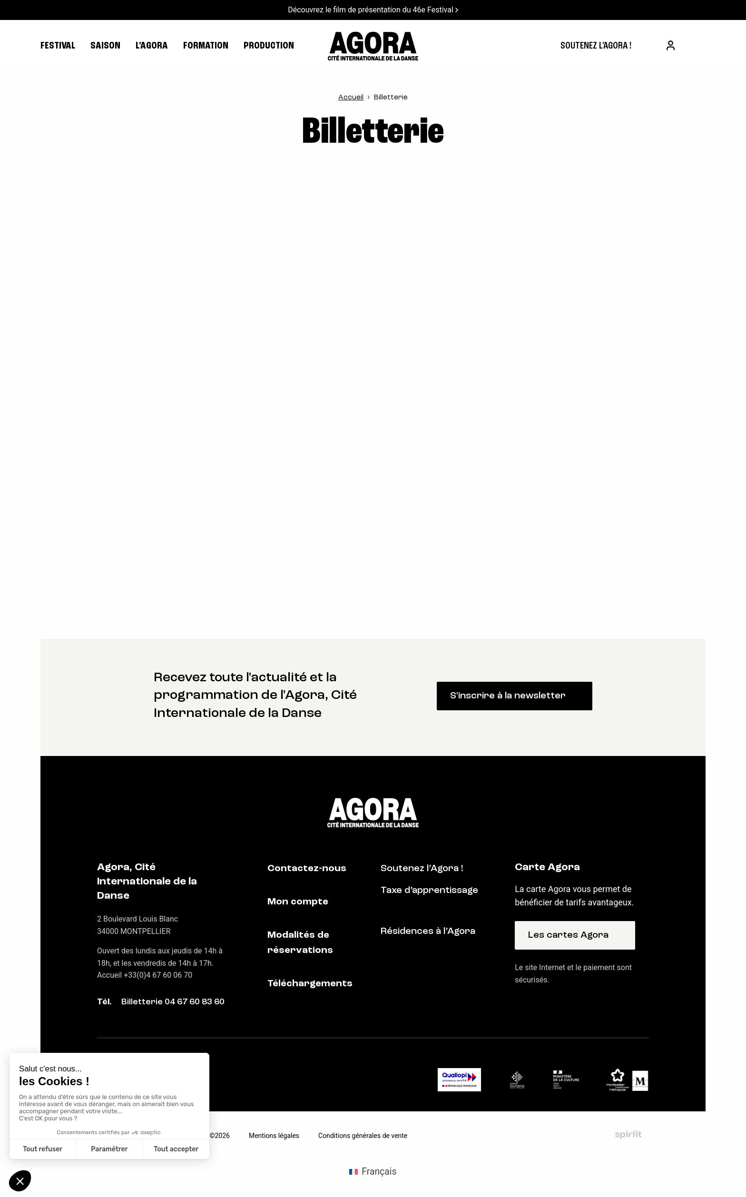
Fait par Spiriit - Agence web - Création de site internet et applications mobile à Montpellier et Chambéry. (628, 1135)
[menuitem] (595, 46)
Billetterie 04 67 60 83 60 (173, 1002)
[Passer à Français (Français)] (372, 1171)
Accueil (350, 97)
